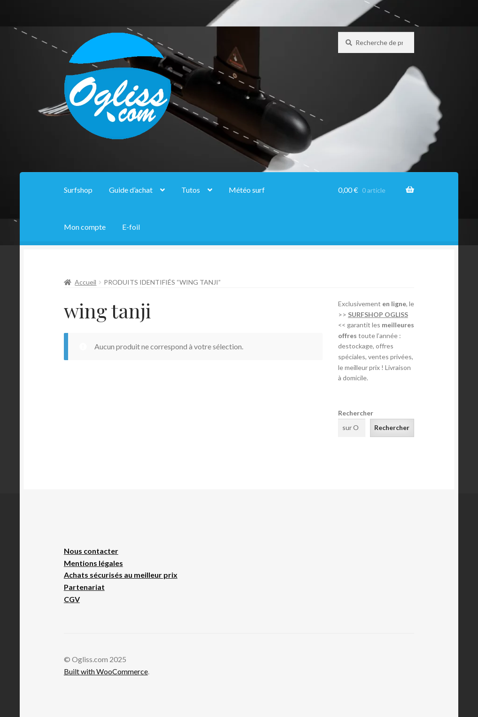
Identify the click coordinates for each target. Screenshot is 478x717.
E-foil (131, 226)
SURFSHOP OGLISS (378, 314)
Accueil (85, 282)
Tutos (190, 189)
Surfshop (78, 189)
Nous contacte (89, 550)
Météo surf (247, 189)
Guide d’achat (131, 189)
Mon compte (85, 226)
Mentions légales (93, 563)
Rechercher (355, 413)
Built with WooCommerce (106, 671)
